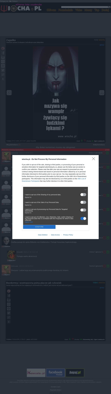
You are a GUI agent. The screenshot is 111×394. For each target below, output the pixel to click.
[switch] (83, 194)
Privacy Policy (68, 235)
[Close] (94, 159)
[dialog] (55, 197)
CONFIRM (39, 227)
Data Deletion (43, 235)
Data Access (55, 235)
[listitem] (55, 190)
